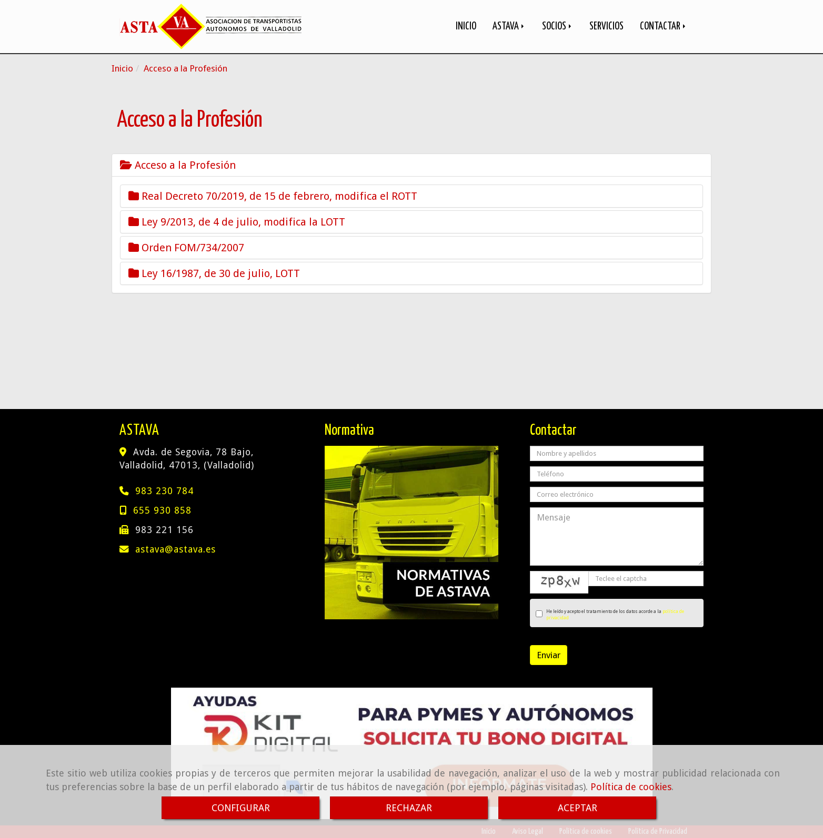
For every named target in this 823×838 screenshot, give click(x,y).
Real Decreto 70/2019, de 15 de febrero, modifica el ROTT (272, 196)
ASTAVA (509, 27)
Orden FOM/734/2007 (186, 247)
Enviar (548, 655)
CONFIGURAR (241, 807)
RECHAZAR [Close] (409, 807)
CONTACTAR (663, 27)
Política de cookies (630, 786)
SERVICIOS (606, 27)
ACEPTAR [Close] (577, 807)
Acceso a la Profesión (178, 165)
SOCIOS (557, 27)
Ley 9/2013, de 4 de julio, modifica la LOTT (236, 222)
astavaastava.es (175, 549)
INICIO (466, 27)
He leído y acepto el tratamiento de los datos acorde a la (610, 614)
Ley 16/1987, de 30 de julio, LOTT (214, 273)
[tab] (411, 165)
